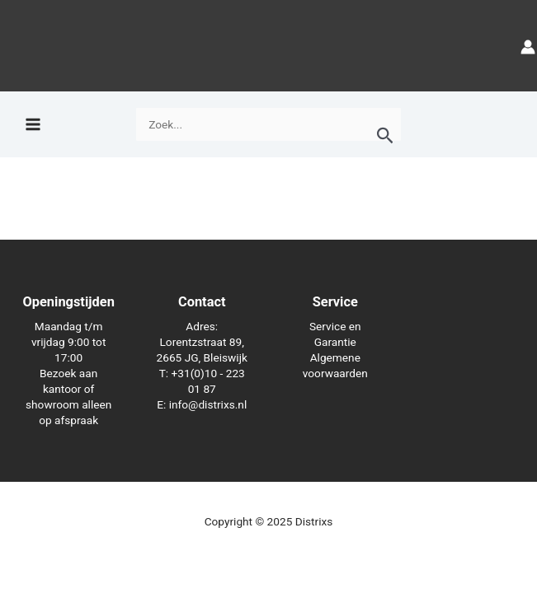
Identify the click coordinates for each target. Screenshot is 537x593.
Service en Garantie (335, 334)
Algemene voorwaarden (335, 365)
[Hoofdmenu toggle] (32, 125)
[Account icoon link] (528, 45)
